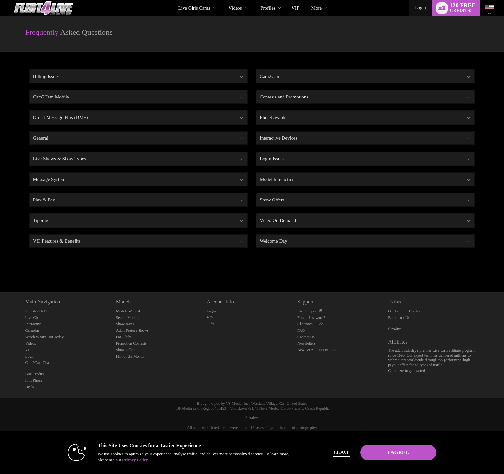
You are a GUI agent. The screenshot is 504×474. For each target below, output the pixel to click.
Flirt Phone (33, 380)
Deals (29, 387)
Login (420, 7)
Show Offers (126, 350)
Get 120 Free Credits (404, 311)
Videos (235, 8)
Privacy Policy (135, 459)
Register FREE (36, 311)
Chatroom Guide (310, 324)
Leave (341, 452)
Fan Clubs (124, 337)
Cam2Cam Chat (37, 362)
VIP (295, 8)
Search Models (127, 317)
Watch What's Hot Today (44, 337)
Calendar (32, 330)
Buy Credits (34, 374)
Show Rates (125, 324)
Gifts (210, 324)
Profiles (267, 8)
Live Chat (32, 317)
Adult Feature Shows (132, 330)
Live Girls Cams (194, 8)
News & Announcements (316, 350)
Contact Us (306, 337)
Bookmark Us (399, 317)
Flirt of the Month (130, 356)
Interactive (33, 324)
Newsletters (306, 343)
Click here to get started (406, 370)
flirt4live (394, 329)
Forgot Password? (311, 317)
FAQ (301, 330)
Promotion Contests (131, 343)
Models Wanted (128, 311)
